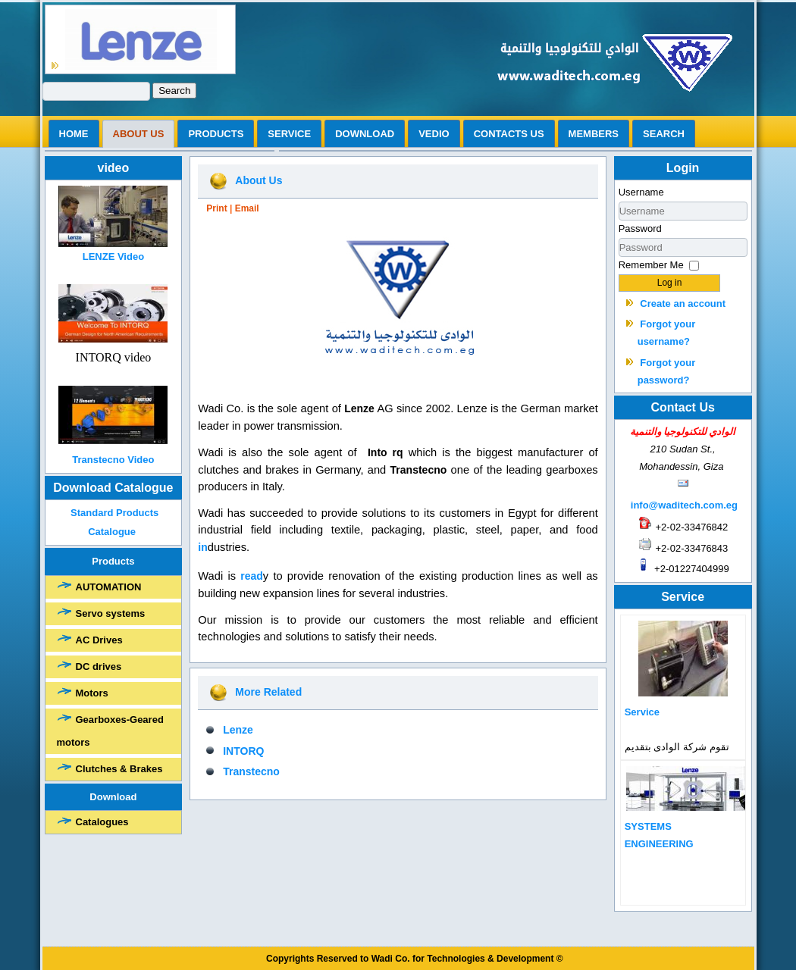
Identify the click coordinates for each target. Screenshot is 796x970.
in (202, 547)
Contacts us (509, 133)
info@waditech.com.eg (684, 505)
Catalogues (102, 822)
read (251, 576)
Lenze (238, 730)
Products (215, 133)
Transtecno (251, 771)
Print (216, 208)
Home (74, 133)
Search (174, 90)
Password (640, 228)
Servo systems (111, 613)
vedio (433, 133)
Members (594, 133)
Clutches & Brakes (119, 768)
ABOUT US (139, 133)
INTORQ (243, 751)
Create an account (682, 303)
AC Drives (99, 640)
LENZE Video (113, 256)
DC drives (99, 666)
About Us (258, 180)
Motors (92, 693)
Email (247, 208)
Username (641, 192)
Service (289, 133)
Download (364, 133)
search (664, 133)
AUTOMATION (109, 587)
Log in (669, 282)
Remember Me (651, 265)
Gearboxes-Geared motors (110, 731)
